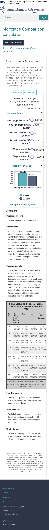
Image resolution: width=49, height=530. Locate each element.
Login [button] (43, 17)
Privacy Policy (8, 488)
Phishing (6, 497)
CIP (4, 502)
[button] (24, 113)
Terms (5, 493)
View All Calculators (13, 43)
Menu (8, 17)
